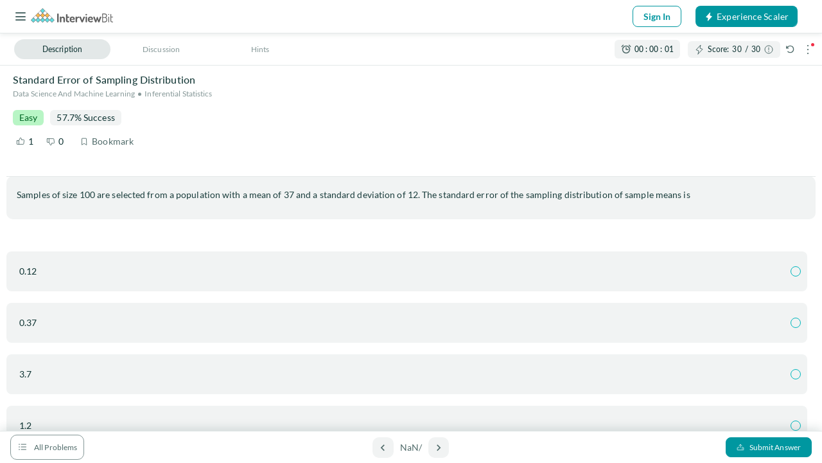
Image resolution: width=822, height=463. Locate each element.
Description (62, 49)
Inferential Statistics (178, 93)
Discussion (161, 49)
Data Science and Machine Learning (74, 93)
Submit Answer (769, 447)
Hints (260, 49)
